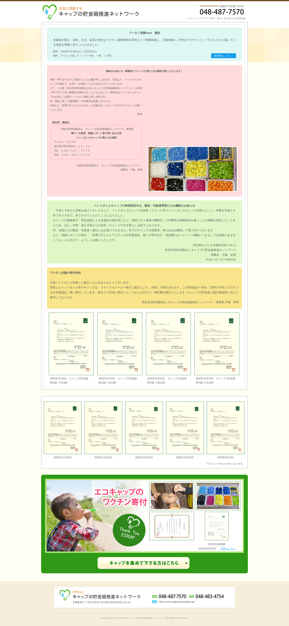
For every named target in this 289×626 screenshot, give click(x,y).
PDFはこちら (228, 548)
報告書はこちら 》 (224, 55)
